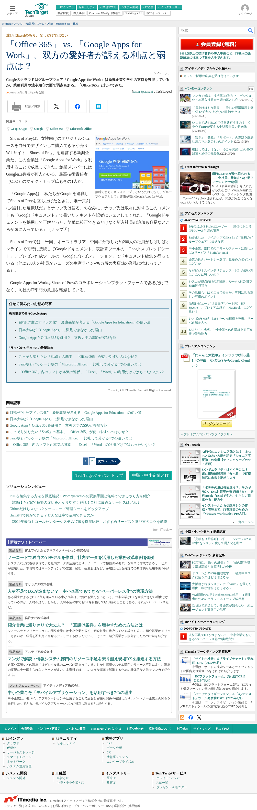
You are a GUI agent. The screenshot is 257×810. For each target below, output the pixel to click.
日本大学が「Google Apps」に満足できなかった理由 (60, 330)
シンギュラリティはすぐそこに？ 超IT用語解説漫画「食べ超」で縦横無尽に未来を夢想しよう (226, 474)
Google (38, 129)
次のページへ (107, 461)
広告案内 (44, 806)
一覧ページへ (244, 522)
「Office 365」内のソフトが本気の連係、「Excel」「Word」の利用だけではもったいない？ (92, 372)
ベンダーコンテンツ (199, 88)
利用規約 (182, 728)
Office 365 (56, 129)
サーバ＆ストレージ (21, 752)
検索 (251, 30)
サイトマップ (201, 728)
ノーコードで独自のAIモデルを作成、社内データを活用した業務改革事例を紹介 (81, 557)
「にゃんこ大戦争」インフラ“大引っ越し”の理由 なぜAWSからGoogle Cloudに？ (221, 360)
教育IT (111, 782)
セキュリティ (66, 743)
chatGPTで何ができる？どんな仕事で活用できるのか (52, 515)
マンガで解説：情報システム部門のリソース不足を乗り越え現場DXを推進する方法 (84, 659)
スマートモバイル (19, 757)
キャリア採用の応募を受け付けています (211, 76)
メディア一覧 (13, 806)
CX (109, 752)
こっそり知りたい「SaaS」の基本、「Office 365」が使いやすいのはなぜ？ (78, 357)
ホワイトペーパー (169, 778)
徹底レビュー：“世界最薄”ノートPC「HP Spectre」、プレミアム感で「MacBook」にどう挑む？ (221, 308)
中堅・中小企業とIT (150, 475)
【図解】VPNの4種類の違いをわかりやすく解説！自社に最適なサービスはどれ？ (75, 502)
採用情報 (134, 806)
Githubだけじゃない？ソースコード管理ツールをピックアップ (59, 509)
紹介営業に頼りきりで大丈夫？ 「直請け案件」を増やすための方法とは (75, 625)
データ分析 (114, 748)
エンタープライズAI (121, 761)
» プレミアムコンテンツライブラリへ (207, 434)
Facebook (190, 717)
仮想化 (11, 748)
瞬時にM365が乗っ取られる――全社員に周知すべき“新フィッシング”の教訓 (232, 178)
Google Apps (19, 129)
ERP (109, 743)
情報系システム (117, 757)
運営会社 (120, 806)
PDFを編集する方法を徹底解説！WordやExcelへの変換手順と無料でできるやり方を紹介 (80, 496)
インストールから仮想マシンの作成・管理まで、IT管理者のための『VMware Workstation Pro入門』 (225, 509)
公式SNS (30, 806)
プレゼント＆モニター (172, 787)
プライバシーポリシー (88, 806)
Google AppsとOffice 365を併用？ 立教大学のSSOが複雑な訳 (68, 338)
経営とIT (63, 778)
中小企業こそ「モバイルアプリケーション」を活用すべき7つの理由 (70, 692)
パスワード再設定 (49, 728)
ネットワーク (16, 761)
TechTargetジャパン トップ (99, 475)
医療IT (111, 778)
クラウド (13, 743)
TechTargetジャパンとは (106, 728)
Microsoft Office (81, 129)
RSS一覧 (162, 782)
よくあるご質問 (75, 728)
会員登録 (26, 728)
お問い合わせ (135, 728)
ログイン (10, 728)
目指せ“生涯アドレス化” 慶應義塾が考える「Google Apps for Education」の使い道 (85, 322)
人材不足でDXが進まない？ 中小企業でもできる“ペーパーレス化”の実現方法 (80, 591)
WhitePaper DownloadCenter (160, 543)
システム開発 (16, 778)
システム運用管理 (19, 766)
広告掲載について (160, 728)
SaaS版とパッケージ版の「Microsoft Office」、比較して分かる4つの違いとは (80, 364)
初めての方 (223, 728)
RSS (182, 717)
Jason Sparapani (143, 91)
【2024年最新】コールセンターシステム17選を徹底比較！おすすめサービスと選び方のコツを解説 (88, 522)
